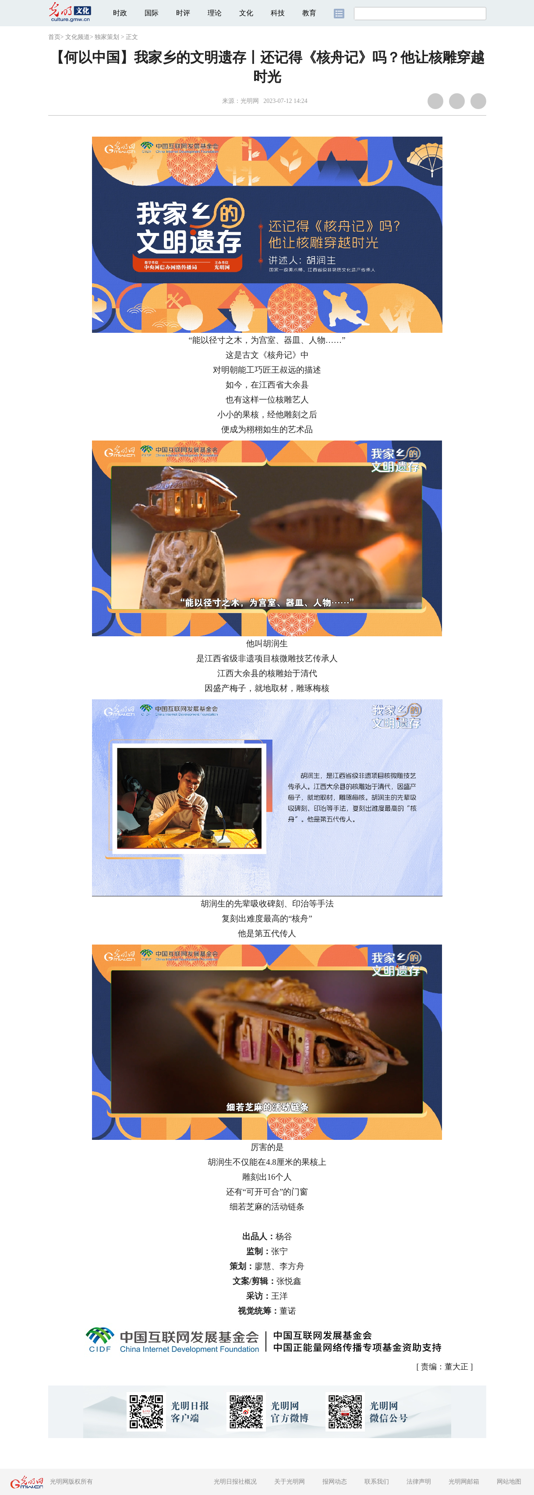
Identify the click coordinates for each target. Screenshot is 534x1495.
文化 (246, 13)
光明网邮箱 (464, 1481)
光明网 (249, 101)
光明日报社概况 (235, 1481)
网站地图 (509, 1481)
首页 (54, 37)
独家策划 (107, 37)
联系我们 (376, 1481)
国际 (152, 13)
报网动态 (334, 1481)
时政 (120, 13)
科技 (278, 13)
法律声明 (419, 1481)
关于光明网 (289, 1481)
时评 (183, 13)
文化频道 (77, 37)
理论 (215, 13)
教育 (309, 13)
